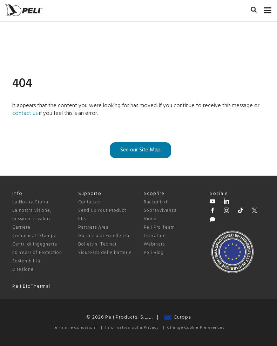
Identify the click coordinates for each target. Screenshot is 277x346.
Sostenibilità (26, 261)
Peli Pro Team (159, 227)
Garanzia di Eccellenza (103, 236)
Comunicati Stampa (34, 236)
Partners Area (93, 227)
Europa (177, 317)
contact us (25, 113)
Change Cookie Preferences (195, 327)
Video (150, 219)
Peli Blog (154, 252)
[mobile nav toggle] (268, 9)
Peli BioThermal (31, 286)
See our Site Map (140, 150)
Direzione (23, 269)
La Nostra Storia (30, 202)
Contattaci (90, 202)
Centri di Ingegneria (34, 244)
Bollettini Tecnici (97, 244)
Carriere (21, 227)
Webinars (154, 244)
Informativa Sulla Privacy (132, 327)
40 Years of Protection (37, 252)
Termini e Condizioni (75, 327)
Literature (155, 236)
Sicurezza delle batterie (105, 252)
